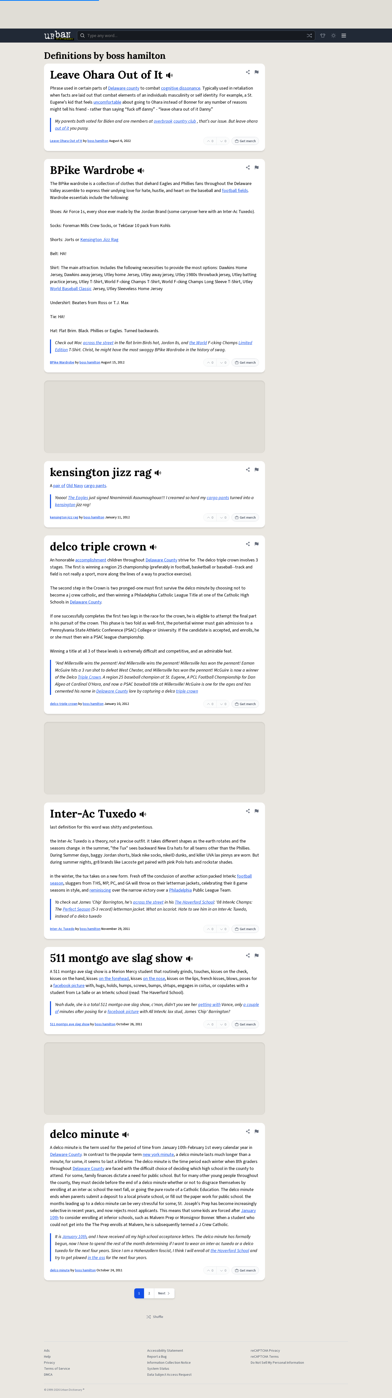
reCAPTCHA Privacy (265, 1350)
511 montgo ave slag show (70, 1024)
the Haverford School (229, 1251)
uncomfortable (107, 102)
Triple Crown (89, 677)
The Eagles (78, 498)
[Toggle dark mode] (332, 35)
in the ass (96, 1258)
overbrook (163, 121)
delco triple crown (64, 703)
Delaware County (161, 560)
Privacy (49, 1362)
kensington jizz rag (64, 517)
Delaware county (123, 88)
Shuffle (154, 1316)
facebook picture (68, 985)
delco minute (60, 1270)
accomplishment (90, 560)
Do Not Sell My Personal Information (277, 1362)
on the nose (154, 978)
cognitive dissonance (180, 88)
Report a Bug (157, 1356)
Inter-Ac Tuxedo (62, 928)
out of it (62, 128)
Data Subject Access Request (169, 1374)
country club (185, 121)
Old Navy (74, 486)
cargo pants (95, 486)
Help (47, 1356)
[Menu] (343, 35)
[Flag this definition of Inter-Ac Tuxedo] (256, 811)
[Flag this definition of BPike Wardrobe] (256, 167)
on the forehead (114, 978)
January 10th (74, 1237)
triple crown (187, 691)
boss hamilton (98, 140)
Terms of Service (57, 1368)
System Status (158, 1368)
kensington (65, 505)
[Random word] (308, 36)
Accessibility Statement (165, 1350)
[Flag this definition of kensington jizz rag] (256, 470)
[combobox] (195, 36)
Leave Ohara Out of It (66, 140)
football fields (235, 190)
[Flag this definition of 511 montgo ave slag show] (256, 955)
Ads (47, 1350)
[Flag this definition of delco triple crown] (256, 544)
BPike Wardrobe (62, 362)
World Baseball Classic (71, 289)
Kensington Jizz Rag (99, 240)
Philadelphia (180, 890)
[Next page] (164, 1293)
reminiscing (100, 890)
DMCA (48, 1374)
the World (198, 343)
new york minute (158, 1154)
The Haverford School (194, 902)
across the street (98, 343)
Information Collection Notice (169, 1362)
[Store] (321, 35)
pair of (59, 486)
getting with (209, 1005)
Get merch (245, 141)
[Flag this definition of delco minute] (256, 1131)
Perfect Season (76, 909)
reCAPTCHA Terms (265, 1356)
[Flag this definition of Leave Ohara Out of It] (256, 72)
